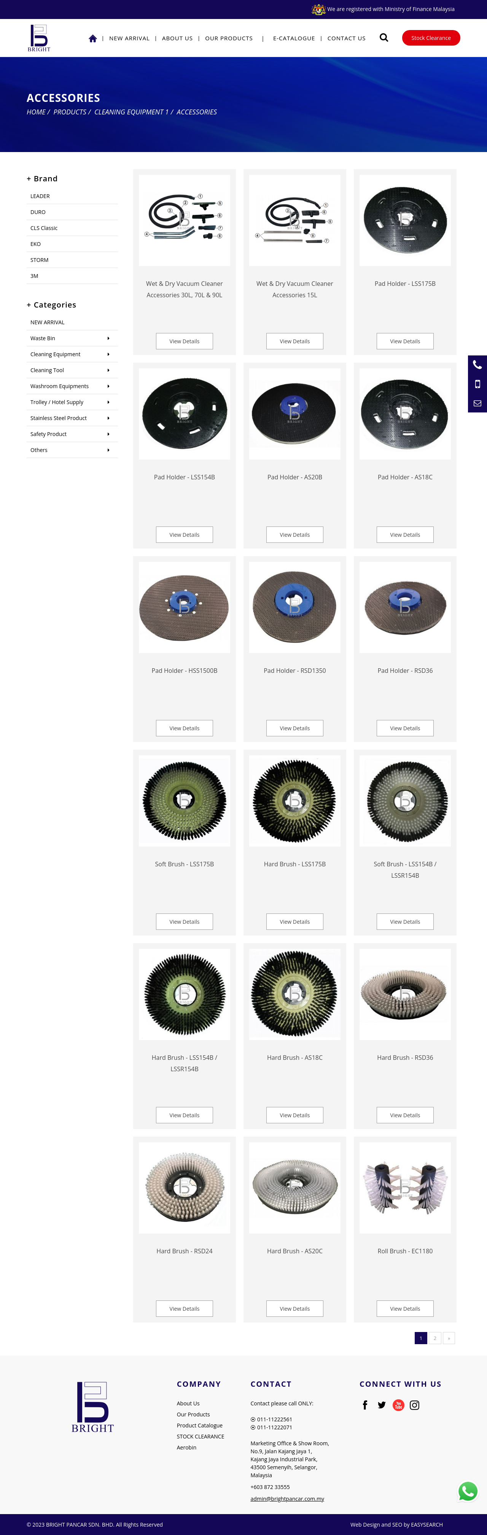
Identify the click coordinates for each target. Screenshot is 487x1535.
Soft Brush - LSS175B (184, 864)
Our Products (229, 38)
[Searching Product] (384, 37)
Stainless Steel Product (58, 418)
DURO (38, 212)
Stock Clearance (431, 37)
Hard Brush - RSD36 (405, 1057)
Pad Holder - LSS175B (405, 283)
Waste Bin (42, 338)
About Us (177, 38)
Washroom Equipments (59, 386)
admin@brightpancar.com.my (287, 1498)
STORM (39, 259)
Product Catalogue (200, 1425)
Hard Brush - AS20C (295, 1251)
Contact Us (347, 38)
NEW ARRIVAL (129, 38)
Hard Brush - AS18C (295, 1057)
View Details (185, 341)
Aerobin (187, 1447)
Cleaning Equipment (55, 354)
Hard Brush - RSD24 (184, 1251)
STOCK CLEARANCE (200, 1436)
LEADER (40, 196)
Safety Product (48, 434)
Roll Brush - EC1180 (405, 1251)
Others (39, 450)
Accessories (197, 111)
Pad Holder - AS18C (405, 477)
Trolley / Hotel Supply (56, 402)
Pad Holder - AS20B (294, 477)
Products (70, 111)
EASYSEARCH (427, 1524)
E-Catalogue (294, 38)
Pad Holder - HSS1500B (185, 670)
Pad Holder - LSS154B (184, 477)
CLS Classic (43, 228)
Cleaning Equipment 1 (131, 111)
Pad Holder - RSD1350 (295, 670)
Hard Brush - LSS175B (295, 864)
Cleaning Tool (47, 370)
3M (34, 275)
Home (36, 111)
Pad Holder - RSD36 (405, 670)
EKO (35, 243)
